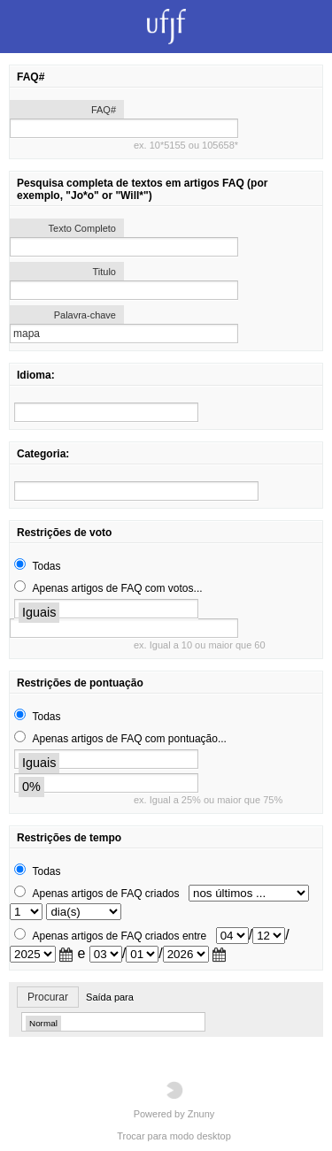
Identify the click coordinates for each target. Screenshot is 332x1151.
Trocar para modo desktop (174, 1136)
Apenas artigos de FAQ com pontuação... (129, 739)
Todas (46, 566)
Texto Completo (82, 228)
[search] (106, 412)
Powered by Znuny (174, 1100)
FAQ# (103, 109)
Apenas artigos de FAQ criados (105, 893)
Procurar (47, 997)
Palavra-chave (85, 315)
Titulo (105, 271)
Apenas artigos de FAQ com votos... (117, 588)
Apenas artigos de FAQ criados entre (119, 936)
